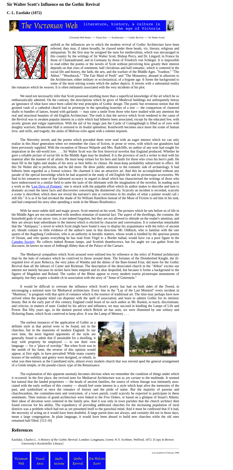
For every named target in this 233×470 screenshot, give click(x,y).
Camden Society (23, 242)
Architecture (117, 37)
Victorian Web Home (80, 37)
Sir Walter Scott (156, 37)
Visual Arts (101, 37)
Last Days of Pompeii (46, 186)
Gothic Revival (136, 37)
